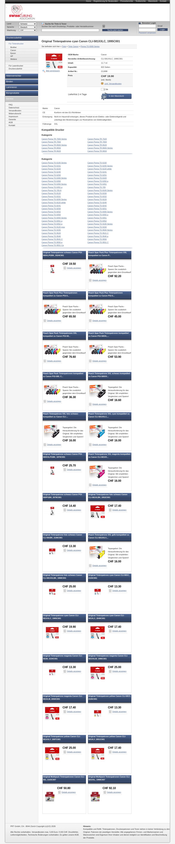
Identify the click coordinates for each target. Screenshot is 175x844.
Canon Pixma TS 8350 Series (54, 218)
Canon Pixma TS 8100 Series (100, 190)
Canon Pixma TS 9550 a (52, 242)
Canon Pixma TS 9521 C (98, 233)
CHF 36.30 (69, 397)
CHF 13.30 (69, 546)
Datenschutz (14, 108)
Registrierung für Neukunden (106, 1)
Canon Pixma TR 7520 (97, 139)
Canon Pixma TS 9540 (51, 236)
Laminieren (11, 87)
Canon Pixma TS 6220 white (100, 169)
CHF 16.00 (69, 440)
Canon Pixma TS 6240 (51, 172)
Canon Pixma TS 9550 (97, 239)
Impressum (13, 116)
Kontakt (163, 1)
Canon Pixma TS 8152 (97, 196)
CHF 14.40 (69, 505)
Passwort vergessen (147, 33)
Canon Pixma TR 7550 (51, 142)
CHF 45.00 (114, 316)
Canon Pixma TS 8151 (51, 196)
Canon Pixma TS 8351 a (52, 221)
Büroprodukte (12, 93)
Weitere (13, 59)
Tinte (64, 46)
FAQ (10, 105)
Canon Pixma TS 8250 (51, 209)
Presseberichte (126, 1)
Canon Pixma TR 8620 (51, 151)
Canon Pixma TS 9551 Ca (53, 245)
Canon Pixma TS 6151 (51, 166)
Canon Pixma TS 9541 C (52, 239)
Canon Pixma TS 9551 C (98, 242)
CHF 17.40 (114, 505)
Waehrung (11, 30)
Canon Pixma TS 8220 (97, 199)
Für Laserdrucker (16, 66)
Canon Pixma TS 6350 (51, 181)
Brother (13, 47)
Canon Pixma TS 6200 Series (100, 166)
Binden (9, 81)
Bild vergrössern (53, 71)
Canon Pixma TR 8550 (51, 148)
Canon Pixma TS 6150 (97, 163)
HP (11, 56)
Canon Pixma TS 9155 (51, 230)
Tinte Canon (73, 46)
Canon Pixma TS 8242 (97, 206)
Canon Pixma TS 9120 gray (53, 227)
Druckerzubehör (14, 38)
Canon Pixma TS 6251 (97, 175)
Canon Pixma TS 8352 (97, 221)
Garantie (12, 119)
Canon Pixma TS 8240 (97, 202)
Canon (13, 50)
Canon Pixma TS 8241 (51, 206)
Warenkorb (152, 1)
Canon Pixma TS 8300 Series (100, 212)
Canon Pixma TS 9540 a (98, 236)
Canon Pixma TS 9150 (97, 227)
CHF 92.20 (114, 276)
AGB (11, 122)
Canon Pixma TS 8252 (51, 212)
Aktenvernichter (13, 76)
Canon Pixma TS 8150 (97, 193)
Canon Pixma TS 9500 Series (100, 230)
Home (88, 1)
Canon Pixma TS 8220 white (54, 202)
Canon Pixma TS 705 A (51, 190)
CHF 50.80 (64, 788)
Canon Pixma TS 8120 (51, 193)
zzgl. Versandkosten (112, 84)
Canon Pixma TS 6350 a (98, 181)
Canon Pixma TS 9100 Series (100, 224)
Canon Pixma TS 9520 (51, 233)
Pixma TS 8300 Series (90, 46)
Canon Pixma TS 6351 (97, 184)
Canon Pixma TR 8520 (97, 145)
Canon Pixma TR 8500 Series (54, 145)
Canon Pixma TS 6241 (97, 172)
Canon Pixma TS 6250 (51, 175)
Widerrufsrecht (15, 113)
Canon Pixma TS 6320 (97, 178)
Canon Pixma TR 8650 (97, 151)
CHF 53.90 (114, 356)
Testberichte (140, 1)
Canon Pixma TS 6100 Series (54, 163)
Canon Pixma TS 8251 (97, 209)
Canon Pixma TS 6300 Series (54, 178)
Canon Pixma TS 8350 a (98, 215)
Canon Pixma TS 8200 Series (54, 199)
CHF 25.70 (69, 465)
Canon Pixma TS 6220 (51, 169)
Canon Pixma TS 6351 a (52, 187)
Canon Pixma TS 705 (97, 187)
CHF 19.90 (69, 626)
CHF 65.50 (69, 316)
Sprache (10, 27)
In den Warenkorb (116, 96)
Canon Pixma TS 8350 (51, 215)
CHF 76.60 (69, 356)
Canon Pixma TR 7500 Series (54, 139)
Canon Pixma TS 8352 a (52, 224)
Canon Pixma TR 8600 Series (100, 148)
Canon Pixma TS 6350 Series (54, 184)
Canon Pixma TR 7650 (97, 142)
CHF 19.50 (69, 263)
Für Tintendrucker (16, 44)
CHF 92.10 (109, 788)
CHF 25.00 (69, 586)
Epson (13, 53)
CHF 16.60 (114, 400)
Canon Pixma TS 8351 (97, 218)
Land (9, 24)
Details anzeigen (74, 268)
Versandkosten (15, 111)
